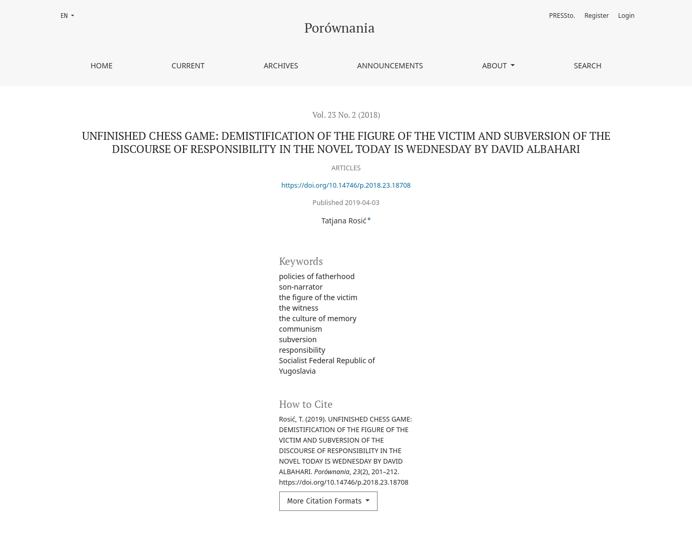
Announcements (390, 65)
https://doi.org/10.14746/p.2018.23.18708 (346, 185)
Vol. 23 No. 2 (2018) (346, 114)
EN (70, 15)
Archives (280, 65)
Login (626, 15)
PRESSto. (562, 15)
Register (596, 15)
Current (188, 65)
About (495, 65)
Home (101, 65)
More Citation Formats (325, 501)
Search (587, 65)
